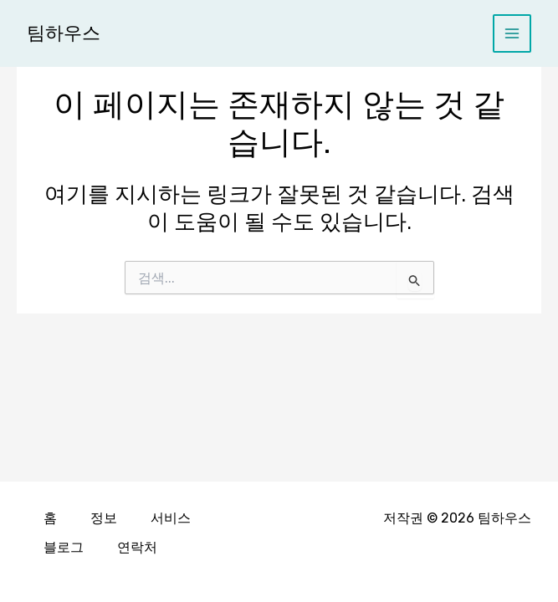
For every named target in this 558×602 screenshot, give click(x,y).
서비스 (171, 519)
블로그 (64, 547)
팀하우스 (63, 33)
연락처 (137, 547)
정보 (103, 519)
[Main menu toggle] (512, 34)
